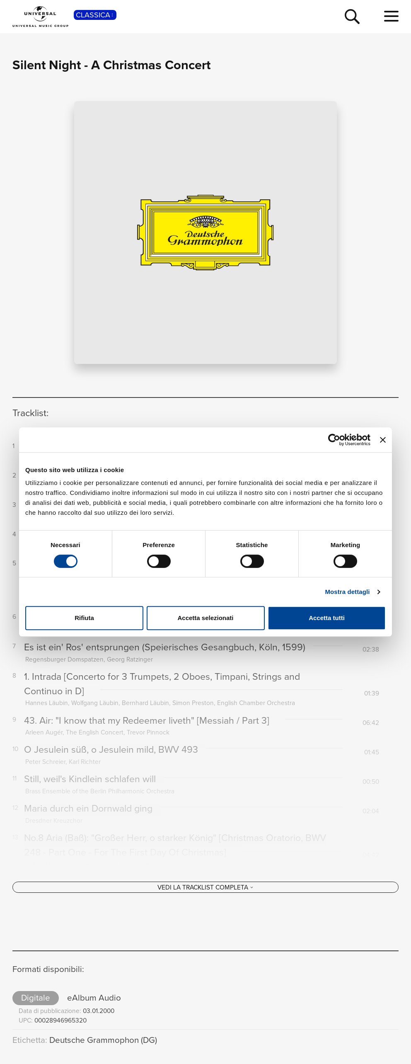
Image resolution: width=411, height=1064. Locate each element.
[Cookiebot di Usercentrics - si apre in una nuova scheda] (334, 440)
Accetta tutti (327, 617)
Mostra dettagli (347, 591)
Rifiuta (84, 617)
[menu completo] (391, 16)
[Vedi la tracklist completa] (205, 894)
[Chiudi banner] (383, 440)
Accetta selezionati (205, 617)
